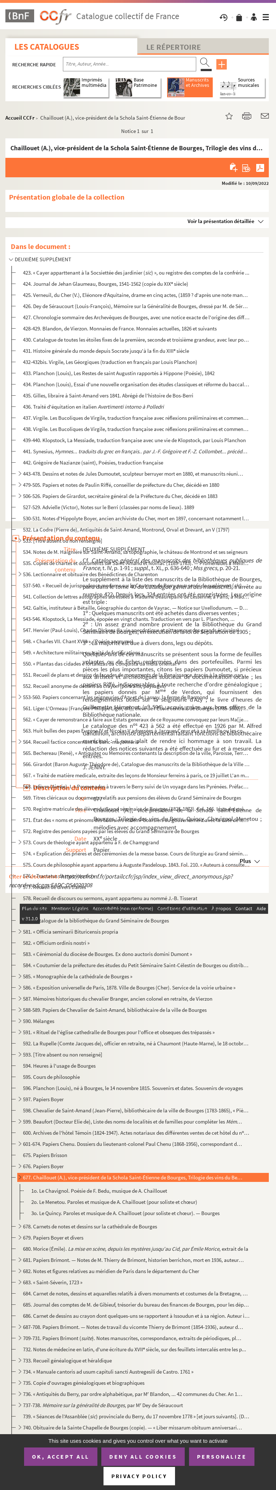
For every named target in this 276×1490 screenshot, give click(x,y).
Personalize (222, 1456)
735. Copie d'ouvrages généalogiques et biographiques (83, 1382)
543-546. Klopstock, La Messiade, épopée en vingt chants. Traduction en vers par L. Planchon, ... (129, 618)
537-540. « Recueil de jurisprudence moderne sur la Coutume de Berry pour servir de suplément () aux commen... (136, 585)
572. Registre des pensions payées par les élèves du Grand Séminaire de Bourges (111, 831)
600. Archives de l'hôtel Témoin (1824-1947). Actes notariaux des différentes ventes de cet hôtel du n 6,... (136, 1133)
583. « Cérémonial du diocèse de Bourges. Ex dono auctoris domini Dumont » (107, 954)
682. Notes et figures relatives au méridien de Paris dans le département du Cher (111, 1271)
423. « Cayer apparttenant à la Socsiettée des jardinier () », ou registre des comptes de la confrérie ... (136, 272)
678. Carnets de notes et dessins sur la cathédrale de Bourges (90, 1226)
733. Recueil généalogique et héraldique (67, 1360)
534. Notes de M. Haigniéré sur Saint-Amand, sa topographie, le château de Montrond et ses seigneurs (135, 551)
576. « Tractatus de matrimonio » (59, 875)
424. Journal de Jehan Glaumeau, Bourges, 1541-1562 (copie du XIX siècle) (105, 284)
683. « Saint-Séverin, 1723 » (52, 1282)
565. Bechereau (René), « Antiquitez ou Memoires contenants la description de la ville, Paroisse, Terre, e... (136, 753)
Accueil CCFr (19, 117)
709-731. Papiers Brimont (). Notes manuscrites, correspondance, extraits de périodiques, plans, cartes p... (133, 1338)
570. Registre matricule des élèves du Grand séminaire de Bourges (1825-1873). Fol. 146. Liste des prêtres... (136, 808)
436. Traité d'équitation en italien (93, 406)
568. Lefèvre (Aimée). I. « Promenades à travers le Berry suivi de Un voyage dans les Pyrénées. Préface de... (136, 786)
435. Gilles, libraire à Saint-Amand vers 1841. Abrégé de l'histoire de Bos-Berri (108, 395)
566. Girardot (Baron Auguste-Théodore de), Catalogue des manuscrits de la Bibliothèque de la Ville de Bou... (136, 764)
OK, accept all (60, 1456)
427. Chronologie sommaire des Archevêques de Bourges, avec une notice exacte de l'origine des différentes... (136, 317)
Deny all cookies (143, 1456)
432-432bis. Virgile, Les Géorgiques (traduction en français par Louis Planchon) (110, 362)
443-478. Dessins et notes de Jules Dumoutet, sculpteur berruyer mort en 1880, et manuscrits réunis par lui (133, 473)
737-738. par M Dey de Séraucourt (103, 1405)
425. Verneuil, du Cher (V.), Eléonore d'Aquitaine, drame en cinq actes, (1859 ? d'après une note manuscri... (136, 295)
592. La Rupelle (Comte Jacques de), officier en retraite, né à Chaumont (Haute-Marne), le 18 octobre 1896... (136, 1043)
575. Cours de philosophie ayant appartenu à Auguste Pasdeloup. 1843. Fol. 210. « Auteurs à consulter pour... (136, 864)
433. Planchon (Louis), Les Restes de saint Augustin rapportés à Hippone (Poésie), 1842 (119, 373)
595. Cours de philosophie (51, 1076)
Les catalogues (46, 46)
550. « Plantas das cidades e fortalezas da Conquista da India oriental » (101, 663)
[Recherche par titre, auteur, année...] (129, 64)
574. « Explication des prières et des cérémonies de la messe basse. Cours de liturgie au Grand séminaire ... (136, 853)
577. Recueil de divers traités (54, 887)
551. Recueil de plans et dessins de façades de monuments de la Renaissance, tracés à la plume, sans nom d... (136, 674)
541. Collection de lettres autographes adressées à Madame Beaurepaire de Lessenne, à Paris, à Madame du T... (136, 596)
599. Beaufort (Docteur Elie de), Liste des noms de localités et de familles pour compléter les (133, 1121)
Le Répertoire (173, 47)
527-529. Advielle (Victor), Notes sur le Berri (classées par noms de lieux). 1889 (108, 507)
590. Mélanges (38, 1021)
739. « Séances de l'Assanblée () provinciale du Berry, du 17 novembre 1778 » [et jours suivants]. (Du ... (136, 1416)
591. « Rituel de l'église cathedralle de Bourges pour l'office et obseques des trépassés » (119, 1032)
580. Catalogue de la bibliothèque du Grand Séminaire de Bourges (96, 920)
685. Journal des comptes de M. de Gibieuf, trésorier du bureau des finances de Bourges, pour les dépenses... (136, 1304)
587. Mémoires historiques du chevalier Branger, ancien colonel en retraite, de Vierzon (117, 998)
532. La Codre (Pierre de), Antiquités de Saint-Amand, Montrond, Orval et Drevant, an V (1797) (126, 529)
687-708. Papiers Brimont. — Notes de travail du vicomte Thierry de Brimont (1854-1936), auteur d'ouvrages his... (133, 1327)
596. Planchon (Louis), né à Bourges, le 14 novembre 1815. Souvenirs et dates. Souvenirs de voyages (133, 1088)
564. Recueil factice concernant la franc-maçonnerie (81, 741)
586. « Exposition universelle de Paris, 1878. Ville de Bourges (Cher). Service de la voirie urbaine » (129, 987)
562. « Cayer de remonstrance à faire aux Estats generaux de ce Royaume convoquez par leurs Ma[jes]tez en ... (136, 719)
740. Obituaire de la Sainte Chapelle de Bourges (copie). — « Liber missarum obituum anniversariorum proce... (133, 1427)
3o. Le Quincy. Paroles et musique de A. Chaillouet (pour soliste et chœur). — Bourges (125, 1213)
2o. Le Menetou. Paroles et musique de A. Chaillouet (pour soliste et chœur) (114, 1201)
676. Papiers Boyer (43, 1166)
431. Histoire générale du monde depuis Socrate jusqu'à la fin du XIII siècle (106, 351)
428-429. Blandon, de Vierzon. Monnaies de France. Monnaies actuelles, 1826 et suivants (120, 328)
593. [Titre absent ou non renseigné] (62, 1054)
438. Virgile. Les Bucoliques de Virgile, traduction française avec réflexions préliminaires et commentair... (136, 429)
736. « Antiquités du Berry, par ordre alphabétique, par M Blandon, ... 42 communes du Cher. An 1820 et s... (133, 1394)
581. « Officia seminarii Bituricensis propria (70, 931)
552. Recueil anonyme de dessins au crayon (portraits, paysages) (94, 685)
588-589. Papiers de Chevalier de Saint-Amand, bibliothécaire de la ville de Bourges (115, 1009)
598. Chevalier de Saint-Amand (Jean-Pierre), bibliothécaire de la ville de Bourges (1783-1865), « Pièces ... (136, 1110)
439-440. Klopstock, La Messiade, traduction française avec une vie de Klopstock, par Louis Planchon (134, 440)
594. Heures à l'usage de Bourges (59, 1065)
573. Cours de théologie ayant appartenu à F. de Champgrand (91, 842)
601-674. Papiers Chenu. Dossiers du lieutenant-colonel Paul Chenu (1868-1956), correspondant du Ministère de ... (133, 1143)
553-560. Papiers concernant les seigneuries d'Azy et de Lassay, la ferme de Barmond (115, 697)
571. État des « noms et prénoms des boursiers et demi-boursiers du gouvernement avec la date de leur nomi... (136, 820)
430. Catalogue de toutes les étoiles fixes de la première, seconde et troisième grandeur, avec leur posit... (136, 339)
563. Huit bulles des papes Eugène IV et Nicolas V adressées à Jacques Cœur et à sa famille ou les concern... (136, 730)
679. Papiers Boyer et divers (53, 1237)
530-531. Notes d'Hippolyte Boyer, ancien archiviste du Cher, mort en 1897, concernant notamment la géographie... (136, 518)
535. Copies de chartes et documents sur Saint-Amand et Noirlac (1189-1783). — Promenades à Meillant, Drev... (136, 563)
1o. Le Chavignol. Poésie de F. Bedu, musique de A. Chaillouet (99, 1190)
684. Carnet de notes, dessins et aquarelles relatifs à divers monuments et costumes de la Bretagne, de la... (136, 1293)
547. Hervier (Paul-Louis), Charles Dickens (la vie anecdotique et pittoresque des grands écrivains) (131, 630)
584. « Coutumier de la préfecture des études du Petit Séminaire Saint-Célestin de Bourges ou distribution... (136, 965)
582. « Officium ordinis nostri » (56, 942)
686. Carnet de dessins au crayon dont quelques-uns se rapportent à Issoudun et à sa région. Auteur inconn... (136, 1315)
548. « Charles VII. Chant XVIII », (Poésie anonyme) (78, 641)
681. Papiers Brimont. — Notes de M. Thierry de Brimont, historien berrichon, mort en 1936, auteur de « (133, 1260)
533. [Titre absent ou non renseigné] (62, 540)
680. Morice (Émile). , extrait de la (135, 1248)
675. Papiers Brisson (45, 1155)
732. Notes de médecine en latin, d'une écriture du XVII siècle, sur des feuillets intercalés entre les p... (134, 1349)
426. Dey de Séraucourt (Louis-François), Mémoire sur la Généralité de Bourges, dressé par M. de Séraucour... (136, 306)
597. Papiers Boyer (43, 1099)
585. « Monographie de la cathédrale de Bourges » (77, 976)
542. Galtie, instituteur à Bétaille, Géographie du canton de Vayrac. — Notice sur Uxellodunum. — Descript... (136, 607)
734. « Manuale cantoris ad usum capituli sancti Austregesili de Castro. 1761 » (108, 1371)
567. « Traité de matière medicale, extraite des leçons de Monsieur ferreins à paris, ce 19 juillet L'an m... (136, 775)
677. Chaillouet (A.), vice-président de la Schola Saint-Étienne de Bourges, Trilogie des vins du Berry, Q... (133, 1177)
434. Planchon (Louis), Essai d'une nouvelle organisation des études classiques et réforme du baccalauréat (136, 384)
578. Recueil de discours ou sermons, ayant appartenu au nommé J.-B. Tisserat (110, 898)
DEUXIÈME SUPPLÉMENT (43, 259)
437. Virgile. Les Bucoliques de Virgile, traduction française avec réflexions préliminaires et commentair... (136, 417)
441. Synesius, (136, 451)
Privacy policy (139, 1476)
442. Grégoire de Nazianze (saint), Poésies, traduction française (93, 462)
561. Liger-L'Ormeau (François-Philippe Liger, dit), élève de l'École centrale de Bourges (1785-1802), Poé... (136, 708)
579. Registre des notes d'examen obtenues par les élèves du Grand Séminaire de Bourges (121, 909)
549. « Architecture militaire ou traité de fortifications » (83, 652)
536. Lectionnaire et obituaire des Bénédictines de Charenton (90, 574)
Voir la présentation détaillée (221, 221)
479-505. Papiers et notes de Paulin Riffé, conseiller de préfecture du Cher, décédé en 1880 (121, 484)
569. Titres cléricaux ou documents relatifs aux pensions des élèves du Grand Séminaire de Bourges (132, 797)
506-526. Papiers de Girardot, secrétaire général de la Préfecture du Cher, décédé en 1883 (120, 496)
